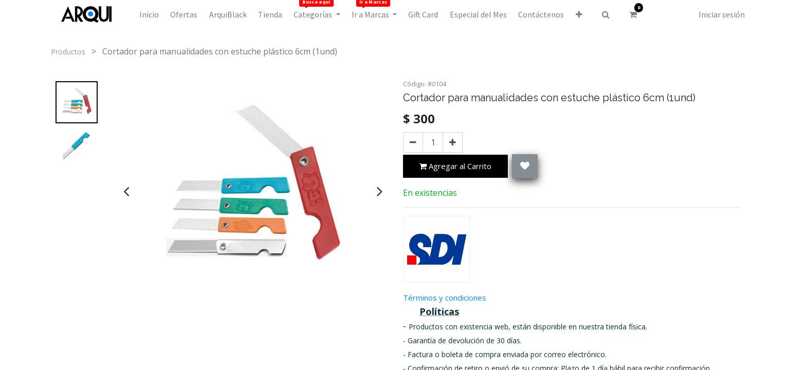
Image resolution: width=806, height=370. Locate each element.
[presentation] (126, 191)
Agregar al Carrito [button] (455, 167)
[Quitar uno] (413, 142)
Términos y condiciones (444, 297)
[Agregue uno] (453, 142)
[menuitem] (149, 14)
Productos (68, 52)
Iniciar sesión (722, 14)
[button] (579, 14)
